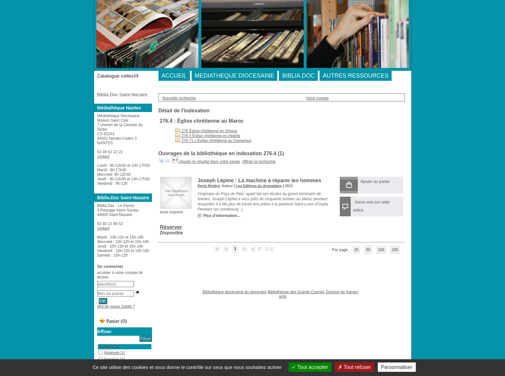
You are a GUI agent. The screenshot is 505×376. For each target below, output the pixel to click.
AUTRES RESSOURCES (355, 75)
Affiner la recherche (259, 161)
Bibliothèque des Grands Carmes (296, 292)
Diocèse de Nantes (342, 292)
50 (368, 250)
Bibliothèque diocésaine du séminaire (235, 292)
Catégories (109, 346)
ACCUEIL (174, 75)
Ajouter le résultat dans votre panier (209, 161)
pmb (282, 296)
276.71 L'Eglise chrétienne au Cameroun (213, 140)
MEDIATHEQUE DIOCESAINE (234, 75)
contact (103, 156)
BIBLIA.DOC (298, 75)
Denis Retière (209, 186)
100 (381, 250)
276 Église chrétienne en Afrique (206, 131)
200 (395, 250)
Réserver (171, 227)
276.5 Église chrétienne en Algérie (207, 136)
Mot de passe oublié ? (116, 306)
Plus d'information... (222, 215)
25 (356, 250)
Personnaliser (397, 367)
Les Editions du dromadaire (259, 186)
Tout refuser (354, 367)
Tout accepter (310, 367)
